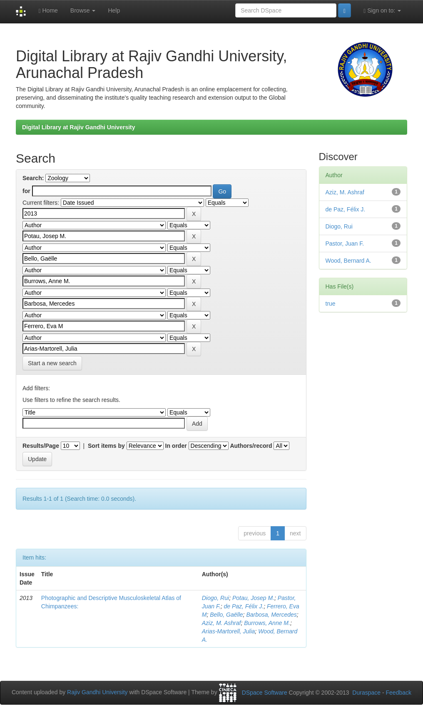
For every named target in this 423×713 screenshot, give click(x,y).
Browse (83, 10)
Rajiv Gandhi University (97, 692)
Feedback (398, 692)
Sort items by (106, 445)
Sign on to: (382, 10)
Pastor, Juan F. (345, 243)
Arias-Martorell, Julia (228, 631)
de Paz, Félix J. (244, 606)
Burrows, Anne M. (267, 623)
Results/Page (40, 445)
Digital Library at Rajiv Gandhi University (78, 127)
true (331, 303)
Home (47, 10)
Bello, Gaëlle (226, 614)
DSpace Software (264, 692)
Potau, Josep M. (253, 598)
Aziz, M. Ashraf (221, 623)
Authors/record (251, 445)
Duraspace (366, 692)
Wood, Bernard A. (348, 260)
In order (176, 445)
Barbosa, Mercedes (271, 614)
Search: (33, 178)
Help (114, 10)
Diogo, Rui (215, 598)
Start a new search (52, 363)
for (26, 191)
